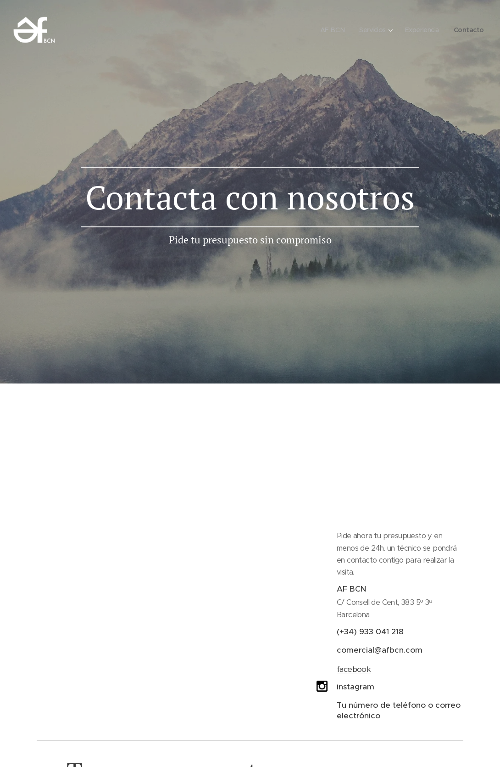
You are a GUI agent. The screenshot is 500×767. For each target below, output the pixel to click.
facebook (354, 669)
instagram (355, 687)
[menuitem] (328, 29)
